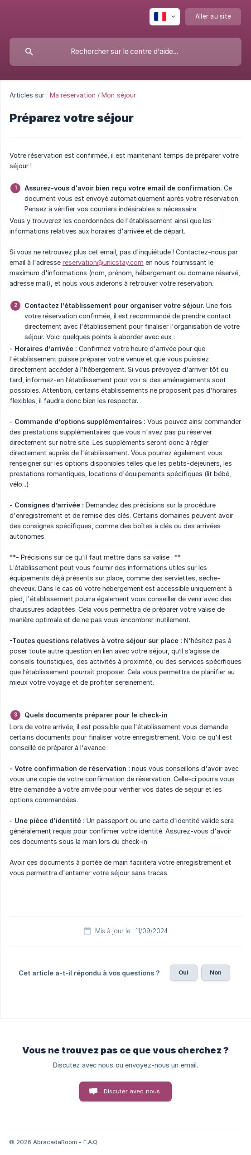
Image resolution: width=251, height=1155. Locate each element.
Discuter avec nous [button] (132, 1091)
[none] (165, 16)
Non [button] (216, 972)
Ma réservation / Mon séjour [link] (93, 95)
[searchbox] (125, 52)
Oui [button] (183, 972)
